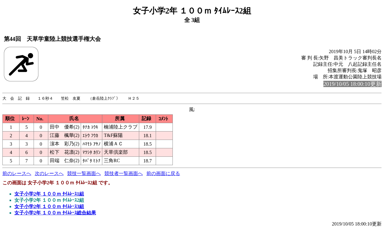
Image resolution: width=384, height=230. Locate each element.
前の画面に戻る (163, 173)
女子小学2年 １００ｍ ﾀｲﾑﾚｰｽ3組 (49, 206)
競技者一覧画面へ (123, 173)
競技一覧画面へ (84, 173)
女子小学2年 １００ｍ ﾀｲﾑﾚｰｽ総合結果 (55, 213)
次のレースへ (49, 173)
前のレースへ (16, 173)
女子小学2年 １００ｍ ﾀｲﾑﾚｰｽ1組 (49, 194)
